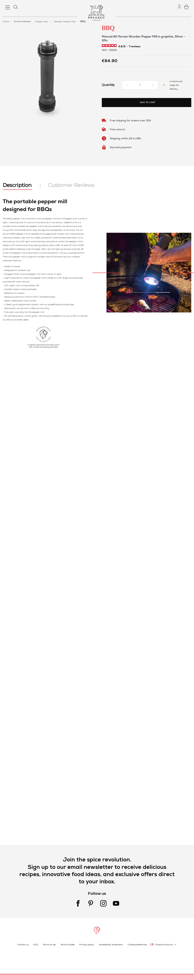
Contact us (22, 944)
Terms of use (49, 944)
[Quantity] (140, 85)
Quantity (108, 84)
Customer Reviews (71, 185)
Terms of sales (68, 944)
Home (6, 21)
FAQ (35, 944)
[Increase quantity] (153, 85)
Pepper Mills (41, 21)
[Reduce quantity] (127, 85)
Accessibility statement (111, 944)
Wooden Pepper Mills (65, 21)
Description (17, 185)
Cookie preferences (137, 944)
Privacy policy (86, 944)
